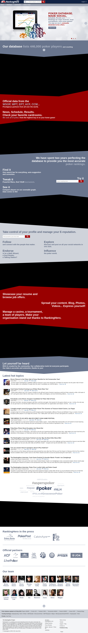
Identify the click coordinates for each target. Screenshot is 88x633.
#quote (32, 491)
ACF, (28, 104)
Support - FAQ (63, 624)
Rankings (9, 4)
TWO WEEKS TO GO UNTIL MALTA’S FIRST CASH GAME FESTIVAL (33, 418)
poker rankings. (75, 164)
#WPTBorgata (57, 487)
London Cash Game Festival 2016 (20, 439)
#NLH (58, 489)
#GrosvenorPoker (51, 493)
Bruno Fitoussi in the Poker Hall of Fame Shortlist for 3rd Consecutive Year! (35, 379)
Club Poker (8, 616)
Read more (61, 384)
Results (61, 611)
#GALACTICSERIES (38, 496)
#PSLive (36, 493)
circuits (33, 611)
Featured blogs (80, 611)
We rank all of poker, (11, 118)
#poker (44, 488)
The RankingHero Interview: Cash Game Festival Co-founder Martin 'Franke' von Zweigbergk (41, 457)
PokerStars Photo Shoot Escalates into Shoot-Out (27, 428)
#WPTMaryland (46, 613)
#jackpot (60, 485)
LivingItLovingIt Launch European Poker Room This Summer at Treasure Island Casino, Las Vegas (43, 408)
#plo (21, 488)
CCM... (36, 104)
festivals (40, 611)
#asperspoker (43, 483)
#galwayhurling (15, 613)
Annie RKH (13, 381)
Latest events (52, 27)
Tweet (61, 631)
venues (71, 611)
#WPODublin (42, 479)
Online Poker (27, 4)
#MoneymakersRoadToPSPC (62, 613)
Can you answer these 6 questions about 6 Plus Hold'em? (29, 448)
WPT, (15, 104)
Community (18, 4)
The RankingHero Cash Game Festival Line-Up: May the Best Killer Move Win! (36, 438)
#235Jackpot (30, 490)
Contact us (62, 625)
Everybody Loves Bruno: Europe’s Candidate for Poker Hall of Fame (33, 399)
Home (2, 4)
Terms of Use (63, 620)
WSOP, (7, 104)
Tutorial (61, 622)
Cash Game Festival (16, 420)
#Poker (67, 18)
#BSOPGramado (23, 490)
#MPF (53, 486)
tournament (29, 182)
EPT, (21, 104)
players (23, 611)
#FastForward (61, 483)
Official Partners (48, 623)
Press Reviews (48, 625)
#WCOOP (24, 492)
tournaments (51, 611)
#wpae (31, 487)
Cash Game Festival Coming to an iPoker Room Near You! (29, 389)
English (83, 1)
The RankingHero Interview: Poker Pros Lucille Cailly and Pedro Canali (34, 467)
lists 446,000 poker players (42, 46)
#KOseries (39, 491)
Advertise (47, 630)
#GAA (43, 491)
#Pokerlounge (30, 485)
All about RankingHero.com (49, 620)
